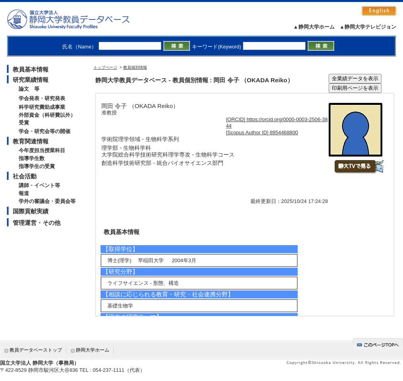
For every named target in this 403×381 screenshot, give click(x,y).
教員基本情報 (30, 69)
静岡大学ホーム (92, 350)
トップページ (105, 67)
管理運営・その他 (36, 222)
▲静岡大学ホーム (314, 27)
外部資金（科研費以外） (47, 115)
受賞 (24, 123)
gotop (378, 343)
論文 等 (29, 89)
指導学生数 (32, 158)
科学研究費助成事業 (42, 107)
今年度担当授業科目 (42, 150)
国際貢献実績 (30, 211)
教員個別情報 (135, 67)
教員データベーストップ (36, 350)
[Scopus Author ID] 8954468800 (262, 132)
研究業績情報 (30, 79)
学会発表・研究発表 (42, 98)
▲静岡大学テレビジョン (367, 27)
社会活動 (25, 176)
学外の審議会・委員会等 (47, 201)
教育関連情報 (30, 141)
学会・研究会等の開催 (44, 131)
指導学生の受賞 (37, 166)
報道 (24, 193)
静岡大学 (76, 19)
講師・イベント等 (39, 185)
